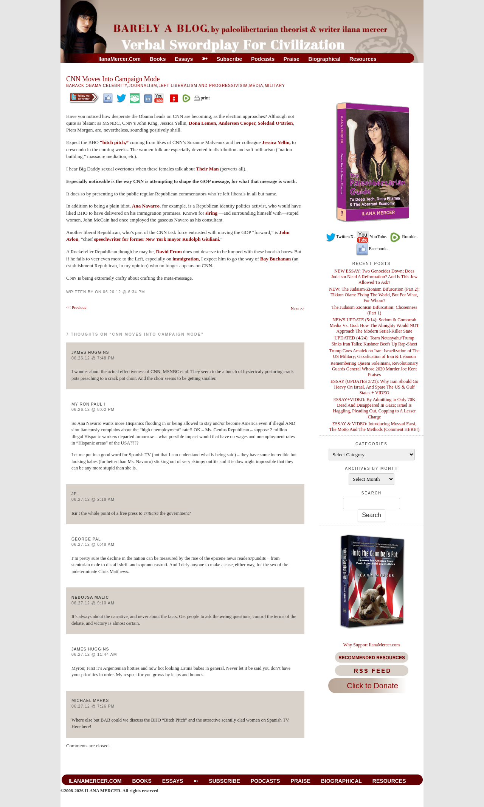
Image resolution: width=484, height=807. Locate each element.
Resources (363, 59)
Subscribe (229, 59)
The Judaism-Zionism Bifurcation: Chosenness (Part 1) (374, 310)
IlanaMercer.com (119, 59)
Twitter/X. (340, 236)
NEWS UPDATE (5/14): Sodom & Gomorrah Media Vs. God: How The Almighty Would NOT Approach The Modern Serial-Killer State (374, 325)
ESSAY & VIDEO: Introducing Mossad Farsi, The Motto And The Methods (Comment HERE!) (374, 426)
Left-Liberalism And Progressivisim (203, 86)
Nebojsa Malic (90, 597)
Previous (76, 307)
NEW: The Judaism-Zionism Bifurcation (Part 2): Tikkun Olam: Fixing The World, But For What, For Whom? (374, 295)
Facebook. (371, 248)
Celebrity (115, 86)
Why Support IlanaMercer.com (371, 644)
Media (256, 86)
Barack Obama (83, 86)
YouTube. (371, 236)
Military (275, 86)
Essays (184, 59)
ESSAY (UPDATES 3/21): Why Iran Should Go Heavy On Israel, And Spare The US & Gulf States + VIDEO (374, 387)
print (201, 98)
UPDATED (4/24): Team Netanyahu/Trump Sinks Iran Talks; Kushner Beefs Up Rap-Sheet (374, 340)
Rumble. (402, 236)
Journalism (143, 86)
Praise (291, 59)
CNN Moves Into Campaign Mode (113, 79)
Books (158, 59)
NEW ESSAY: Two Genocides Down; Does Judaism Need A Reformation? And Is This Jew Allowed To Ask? (374, 276)
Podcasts (263, 59)
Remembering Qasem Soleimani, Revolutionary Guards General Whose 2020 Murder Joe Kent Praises (374, 369)
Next (297, 308)
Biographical (325, 59)
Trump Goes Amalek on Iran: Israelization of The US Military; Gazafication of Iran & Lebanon (374, 353)
